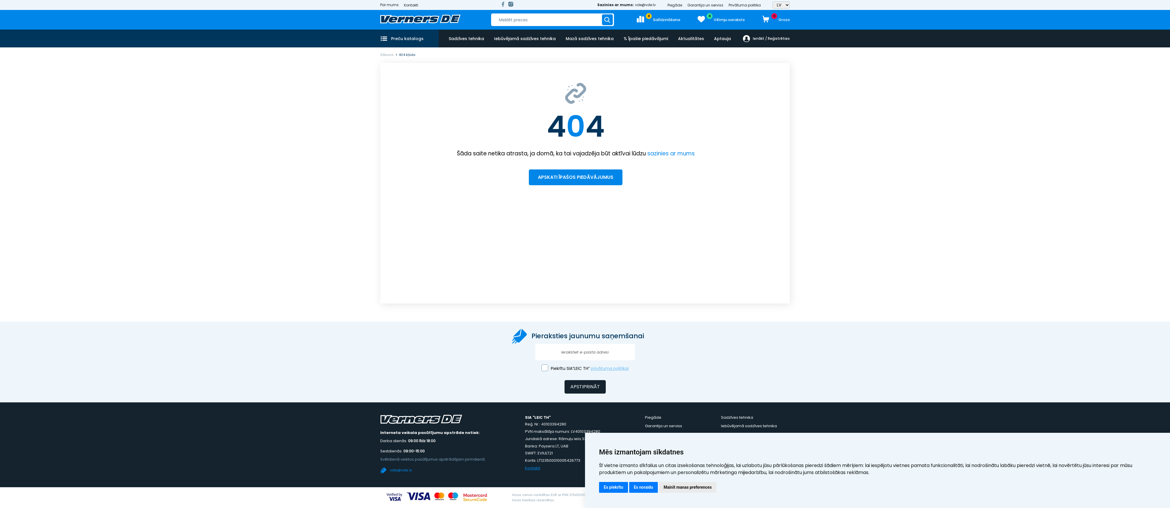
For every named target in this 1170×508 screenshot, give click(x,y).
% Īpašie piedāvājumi (646, 39)
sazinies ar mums (671, 153)
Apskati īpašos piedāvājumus (575, 177)
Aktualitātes (691, 39)
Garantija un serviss (705, 5)
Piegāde (674, 5)
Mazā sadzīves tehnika (590, 39)
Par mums (389, 5)
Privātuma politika (745, 5)
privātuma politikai (610, 368)
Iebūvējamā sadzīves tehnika (525, 39)
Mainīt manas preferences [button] (688, 487)
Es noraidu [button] (643, 487)
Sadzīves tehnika (466, 39)
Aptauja (722, 39)
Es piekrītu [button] (613, 487)
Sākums (387, 54)
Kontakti (411, 5)
